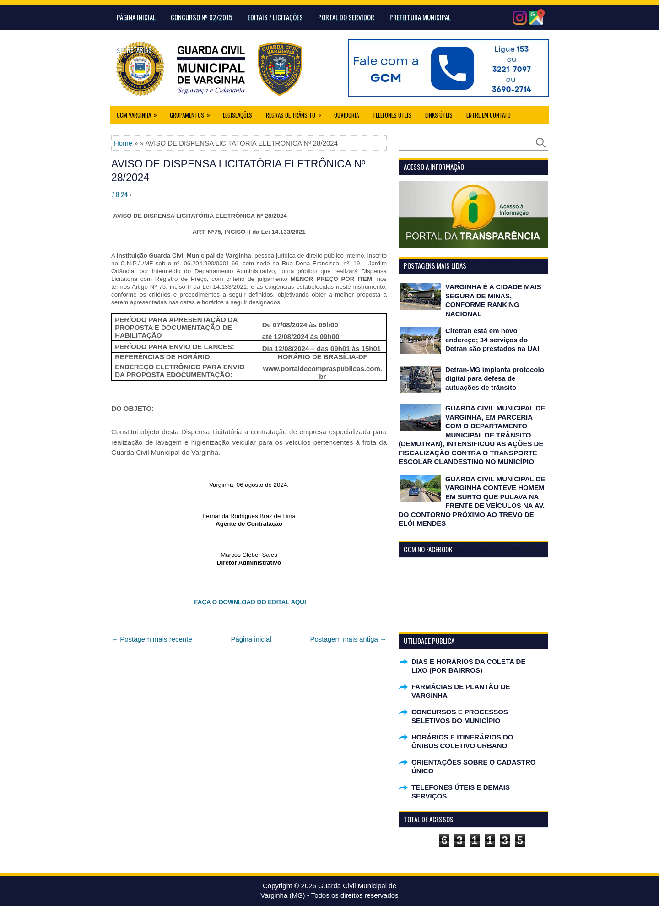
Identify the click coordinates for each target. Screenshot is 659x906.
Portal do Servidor (346, 17)
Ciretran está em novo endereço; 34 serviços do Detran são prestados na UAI (492, 339)
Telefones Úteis (392, 114)
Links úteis (439, 114)
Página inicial (251, 639)
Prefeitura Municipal (420, 17)
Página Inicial (136, 17)
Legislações (237, 114)
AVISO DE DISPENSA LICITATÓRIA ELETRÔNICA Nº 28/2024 (238, 170)
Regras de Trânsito (296, 112)
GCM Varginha (140, 112)
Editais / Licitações (275, 17)
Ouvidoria (346, 114)
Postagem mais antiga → (348, 639)
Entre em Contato (488, 114)
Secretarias (134, 49)
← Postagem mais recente (151, 639)
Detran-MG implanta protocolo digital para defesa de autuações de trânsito (494, 378)
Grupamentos (193, 112)
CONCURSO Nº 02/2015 (201, 17)
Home (123, 143)
